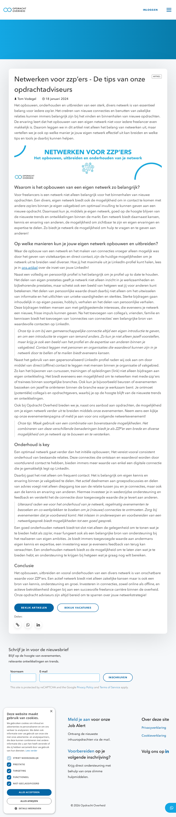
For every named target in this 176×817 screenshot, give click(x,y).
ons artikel (30, 267)
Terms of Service (110, 687)
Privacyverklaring (154, 728)
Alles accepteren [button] (29, 792)
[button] (29, 808)
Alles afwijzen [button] (29, 801)
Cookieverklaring (154, 736)
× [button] (51, 711)
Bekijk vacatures (77, 607)
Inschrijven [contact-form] (118, 677)
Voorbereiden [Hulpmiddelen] (81, 751)
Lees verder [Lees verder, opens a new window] (31, 750)
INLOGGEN (150, 10)
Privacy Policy (85, 687)
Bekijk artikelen (34, 607)
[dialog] (29, 761)
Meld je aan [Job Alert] (79, 719)
